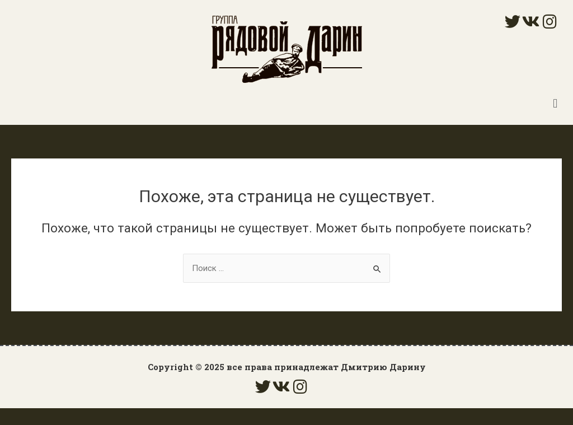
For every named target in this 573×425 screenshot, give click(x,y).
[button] (555, 103)
